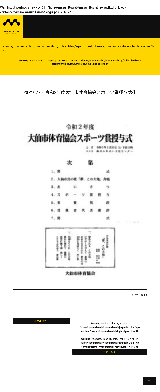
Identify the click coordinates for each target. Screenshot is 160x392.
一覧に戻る (109, 351)
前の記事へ (40, 320)
